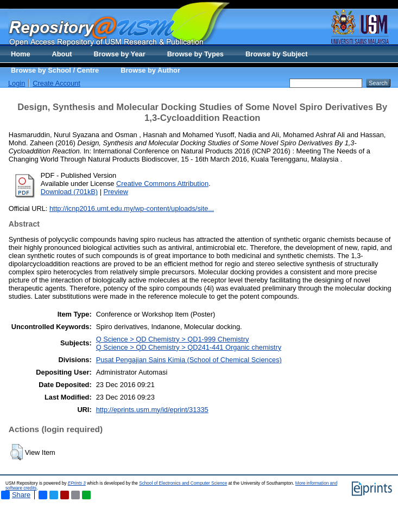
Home (20, 54)
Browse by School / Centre (55, 70)
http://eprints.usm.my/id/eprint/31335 (152, 410)
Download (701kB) (69, 192)
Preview (116, 192)
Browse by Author (150, 70)
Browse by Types (195, 54)
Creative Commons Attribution (162, 183)
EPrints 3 (77, 483)
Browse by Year (120, 54)
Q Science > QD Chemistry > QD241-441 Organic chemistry (188, 347)
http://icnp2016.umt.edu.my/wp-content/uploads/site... (131, 208)
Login (16, 83)
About (62, 54)
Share (15, 495)
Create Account (56, 83)
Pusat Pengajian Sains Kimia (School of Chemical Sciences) (189, 360)
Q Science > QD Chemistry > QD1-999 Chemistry (172, 339)
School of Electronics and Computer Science (183, 483)
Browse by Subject (276, 54)
